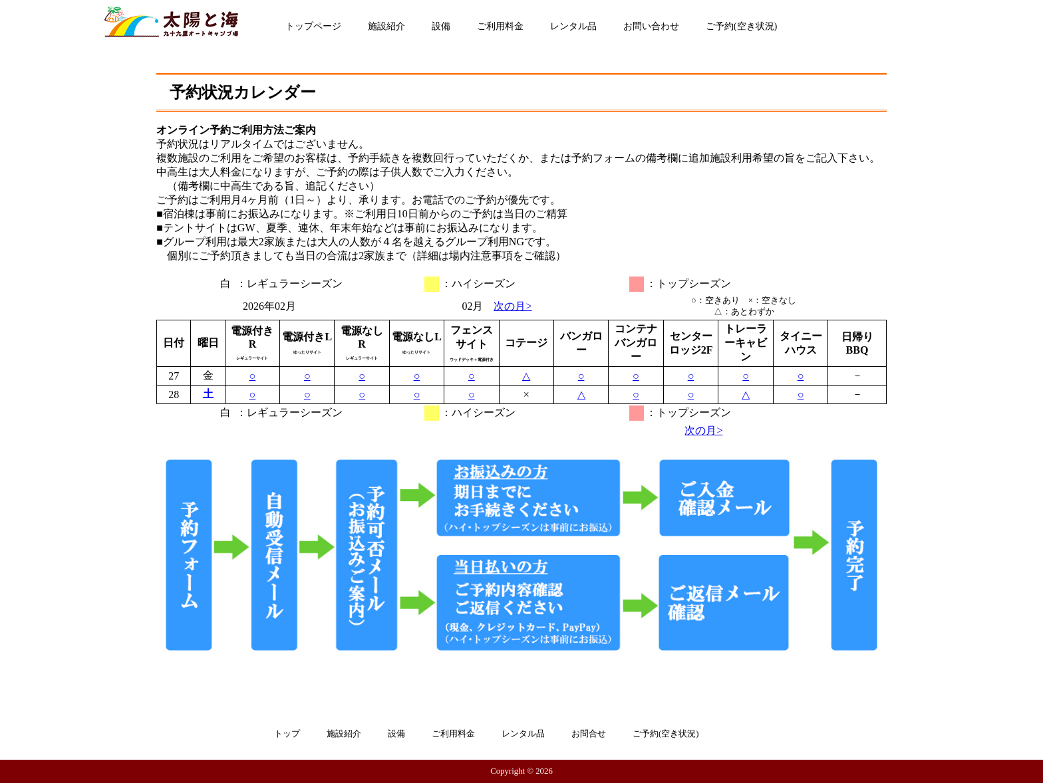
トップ (287, 733)
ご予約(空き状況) (742, 26)
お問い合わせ (651, 26)
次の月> (512, 306)
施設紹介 (386, 26)
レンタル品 (573, 26)
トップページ (313, 26)
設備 (441, 26)
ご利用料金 (500, 26)
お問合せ (588, 733)
